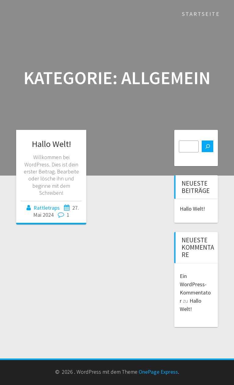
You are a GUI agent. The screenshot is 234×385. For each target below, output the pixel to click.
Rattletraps (47, 207)
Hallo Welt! (51, 143)
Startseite (201, 13)
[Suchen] (207, 146)
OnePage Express (158, 371)
